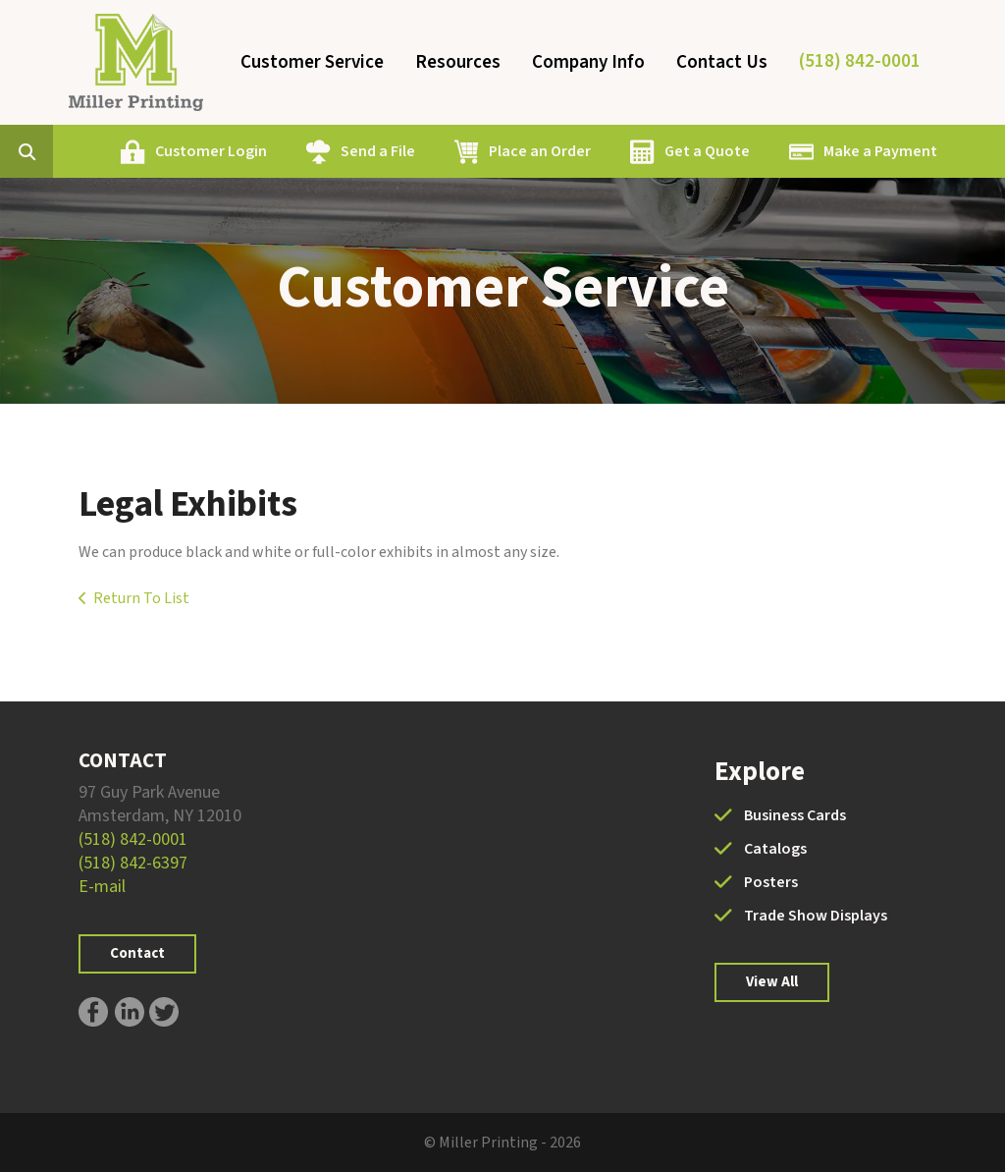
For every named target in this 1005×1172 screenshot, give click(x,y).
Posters (771, 882)
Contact (137, 953)
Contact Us (721, 62)
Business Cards (795, 815)
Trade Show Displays (815, 915)
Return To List (141, 598)
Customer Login (211, 151)
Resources (458, 62)
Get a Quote (707, 151)
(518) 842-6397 (133, 863)
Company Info (588, 62)
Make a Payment (880, 151)
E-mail (102, 886)
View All (772, 982)
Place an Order (540, 151)
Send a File (378, 151)
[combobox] (57, 151)
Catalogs (775, 849)
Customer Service (312, 62)
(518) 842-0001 (860, 61)
